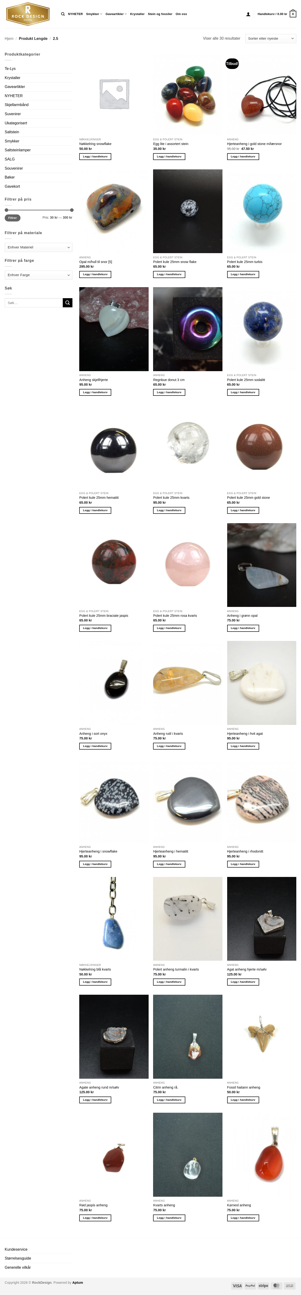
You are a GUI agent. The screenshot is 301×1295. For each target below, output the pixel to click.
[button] (248, 14)
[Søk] (63, 14)
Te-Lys (10, 69)
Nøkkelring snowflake (95, 144)
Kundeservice (16, 1249)
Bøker (10, 177)
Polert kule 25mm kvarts (171, 497)
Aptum (77, 1282)
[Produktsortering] (270, 38)
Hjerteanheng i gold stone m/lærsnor (254, 144)
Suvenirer (13, 114)
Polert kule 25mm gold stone (248, 497)
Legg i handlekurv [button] (95, 156)
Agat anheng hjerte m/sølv (247, 969)
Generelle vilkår (18, 1267)
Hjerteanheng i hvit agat (245, 733)
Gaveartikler (116, 14)
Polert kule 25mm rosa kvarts (175, 615)
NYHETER (75, 14)
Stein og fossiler (160, 14)
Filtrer (12, 218)
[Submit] (67, 302)
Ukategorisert (16, 123)
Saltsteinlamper (18, 150)
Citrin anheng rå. (165, 1087)
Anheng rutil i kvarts (168, 733)
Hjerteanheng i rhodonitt (245, 851)
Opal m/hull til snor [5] (95, 262)
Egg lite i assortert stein (170, 144)
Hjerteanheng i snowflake (98, 851)
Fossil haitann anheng (243, 1087)
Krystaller (137, 14)
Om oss (181, 14)
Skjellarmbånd (16, 105)
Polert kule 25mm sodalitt (246, 380)
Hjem (9, 39)
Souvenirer (14, 168)
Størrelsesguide (18, 1258)
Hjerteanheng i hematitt (170, 851)
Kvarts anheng (164, 1205)
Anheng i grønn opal (242, 615)
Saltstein (12, 132)
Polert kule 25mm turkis (244, 262)
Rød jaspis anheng (93, 1205)
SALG (10, 159)
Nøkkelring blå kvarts (95, 969)
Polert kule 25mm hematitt (99, 497)
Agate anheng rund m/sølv (99, 1087)
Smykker (94, 14)
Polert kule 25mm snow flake (174, 262)
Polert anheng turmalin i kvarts (176, 969)
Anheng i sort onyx (93, 733)
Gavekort (12, 186)
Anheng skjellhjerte (93, 380)
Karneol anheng (239, 1205)
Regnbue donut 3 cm (169, 380)
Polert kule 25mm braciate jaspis (103, 615)
